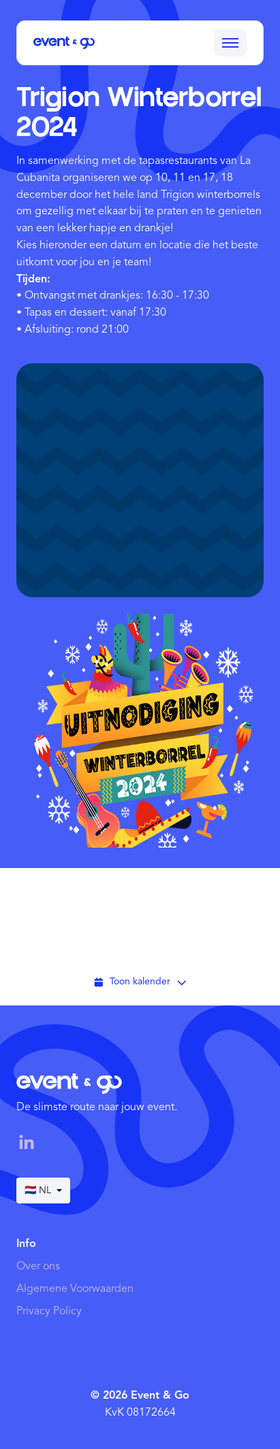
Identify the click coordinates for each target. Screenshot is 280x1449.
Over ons (38, 1266)
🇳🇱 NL (43, 1190)
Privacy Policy (49, 1311)
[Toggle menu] (230, 42)
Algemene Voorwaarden (75, 1289)
